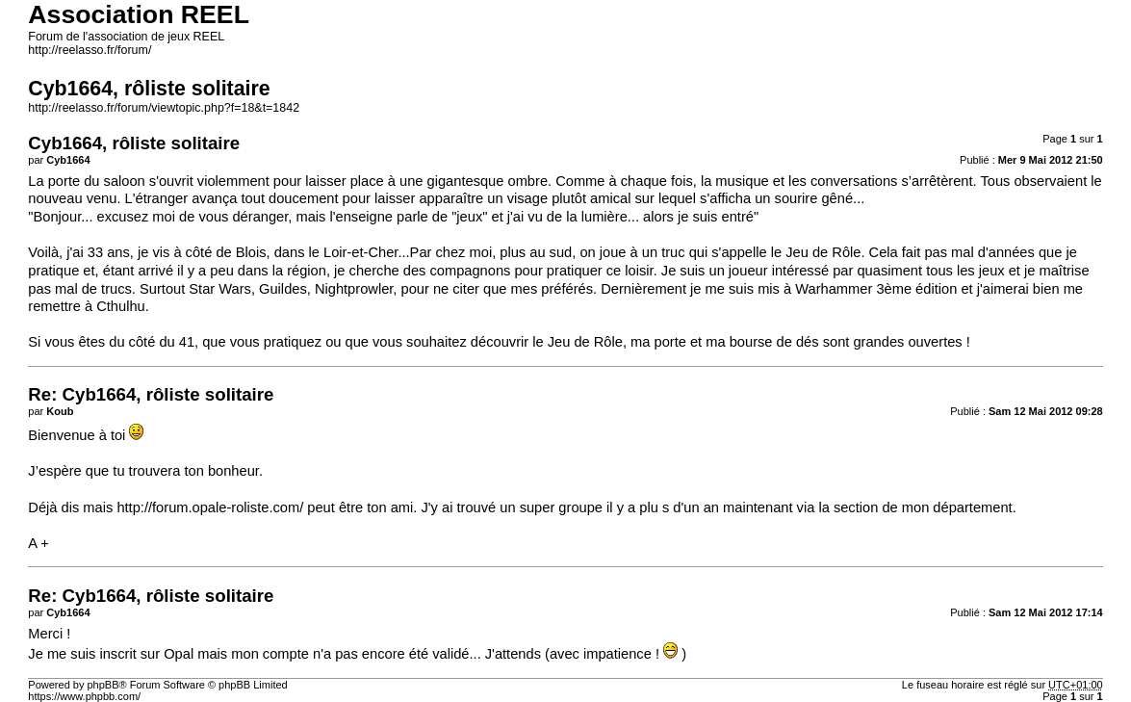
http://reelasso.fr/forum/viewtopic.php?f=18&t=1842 (163, 108)
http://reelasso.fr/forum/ (89, 50)
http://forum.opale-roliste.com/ (209, 507)
